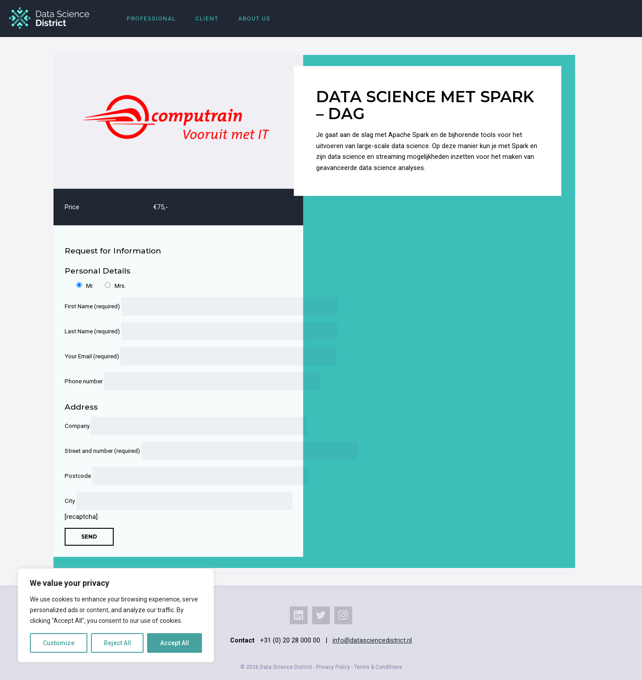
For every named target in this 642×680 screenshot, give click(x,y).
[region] (116, 615)
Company (173, 426)
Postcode (173, 476)
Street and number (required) (173, 451)
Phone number (173, 381)
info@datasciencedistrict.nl (372, 640)
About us (254, 18)
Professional (151, 18)
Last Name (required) (173, 331)
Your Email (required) (173, 356)
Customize (58, 643)
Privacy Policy (333, 667)
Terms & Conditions (378, 667)
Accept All (174, 643)
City (173, 501)
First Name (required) (173, 306)
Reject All (117, 643)
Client (206, 18)
